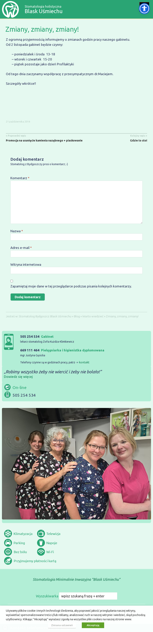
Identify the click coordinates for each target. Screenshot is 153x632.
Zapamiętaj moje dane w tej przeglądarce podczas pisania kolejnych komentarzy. (71, 286)
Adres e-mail (21, 247)
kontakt (84, 362)
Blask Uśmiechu (60, 316)
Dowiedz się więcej (18, 376)
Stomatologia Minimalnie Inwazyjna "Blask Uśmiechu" (76, 579)
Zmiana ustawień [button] (62, 625)
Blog (77, 316)
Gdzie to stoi (138, 137)
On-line (19, 387)
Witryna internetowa (25, 264)
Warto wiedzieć (92, 316)
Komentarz (19, 178)
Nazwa (16, 231)
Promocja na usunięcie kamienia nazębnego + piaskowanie (44, 137)
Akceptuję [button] (93, 625)
